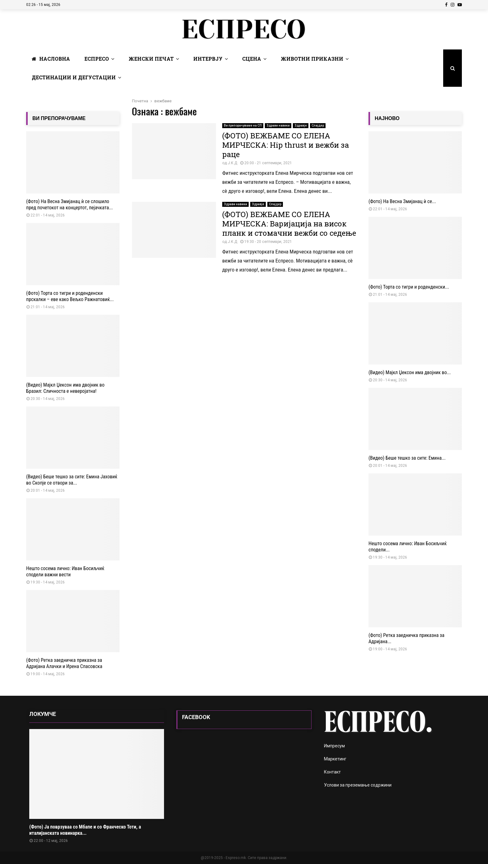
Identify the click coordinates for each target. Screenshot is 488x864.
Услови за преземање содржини (358, 785)
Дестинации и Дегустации (74, 77)
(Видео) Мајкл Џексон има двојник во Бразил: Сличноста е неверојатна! (65, 388)
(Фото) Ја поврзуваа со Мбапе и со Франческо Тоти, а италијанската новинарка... (85, 830)
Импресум (334, 745)
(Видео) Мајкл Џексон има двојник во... (409, 372)
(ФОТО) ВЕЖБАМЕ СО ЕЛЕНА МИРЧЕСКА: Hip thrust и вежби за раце (285, 145)
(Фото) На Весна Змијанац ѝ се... (402, 201)
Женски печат (151, 58)
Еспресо (96, 58)
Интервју (208, 58)
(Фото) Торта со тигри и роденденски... (408, 287)
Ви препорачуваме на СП (243, 125)
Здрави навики (278, 125)
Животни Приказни (312, 58)
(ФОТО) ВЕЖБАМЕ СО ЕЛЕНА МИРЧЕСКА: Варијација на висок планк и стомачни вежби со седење (289, 223)
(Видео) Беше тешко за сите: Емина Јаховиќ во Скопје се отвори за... (71, 480)
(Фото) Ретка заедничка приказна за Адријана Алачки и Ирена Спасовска (64, 663)
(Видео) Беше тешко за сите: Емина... (407, 458)
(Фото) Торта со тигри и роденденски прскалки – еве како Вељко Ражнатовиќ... (70, 296)
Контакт (332, 771)
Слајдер (318, 125)
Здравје (300, 125)
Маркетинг (335, 758)
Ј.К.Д (232, 163)
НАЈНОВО (387, 118)
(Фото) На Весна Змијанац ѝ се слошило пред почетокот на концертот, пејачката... (69, 204)
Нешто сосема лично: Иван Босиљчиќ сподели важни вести (65, 571)
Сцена (251, 58)
